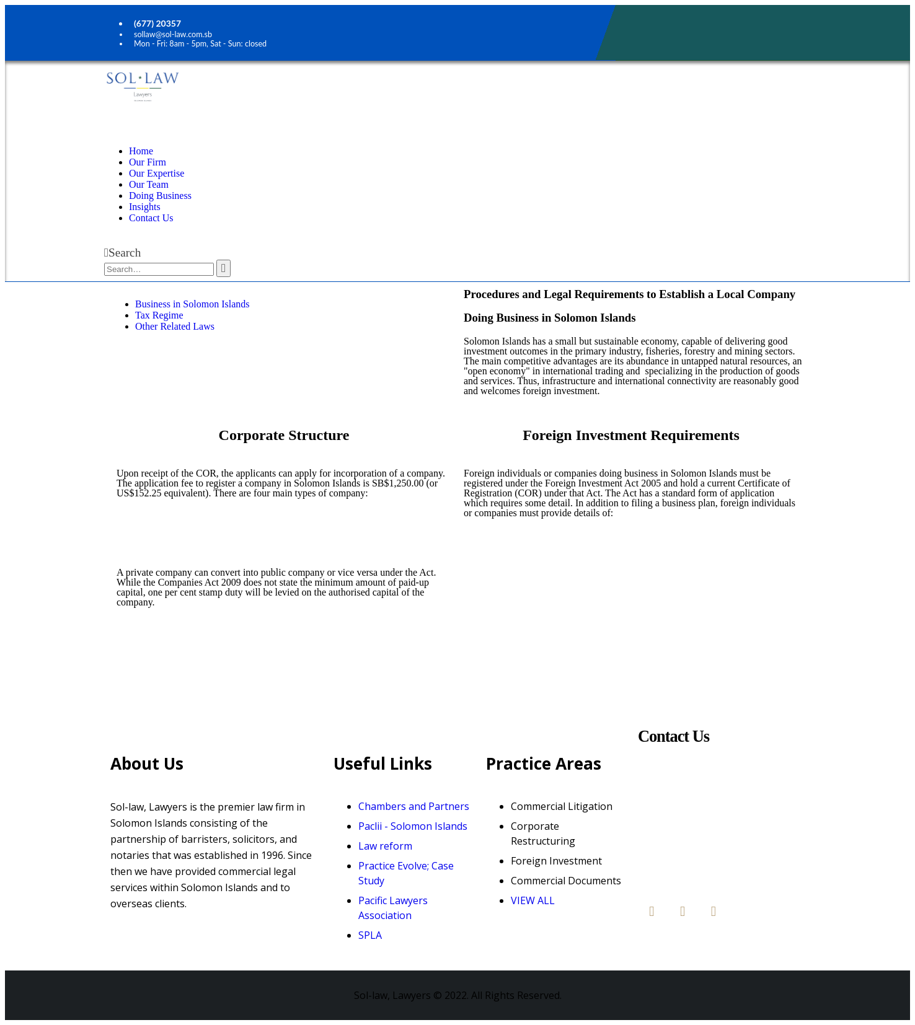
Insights (145, 206)
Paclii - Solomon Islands (412, 826)
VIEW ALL (533, 900)
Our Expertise (156, 173)
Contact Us (151, 218)
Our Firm (147, 162)
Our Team (149, 184)
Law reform (385, 846)
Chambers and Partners (413, 806)
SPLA (370, 935)
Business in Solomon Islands (192, 304)
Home (141, 151)
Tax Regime (159, 315)
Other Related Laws (174, 326)
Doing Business (160, 195)
